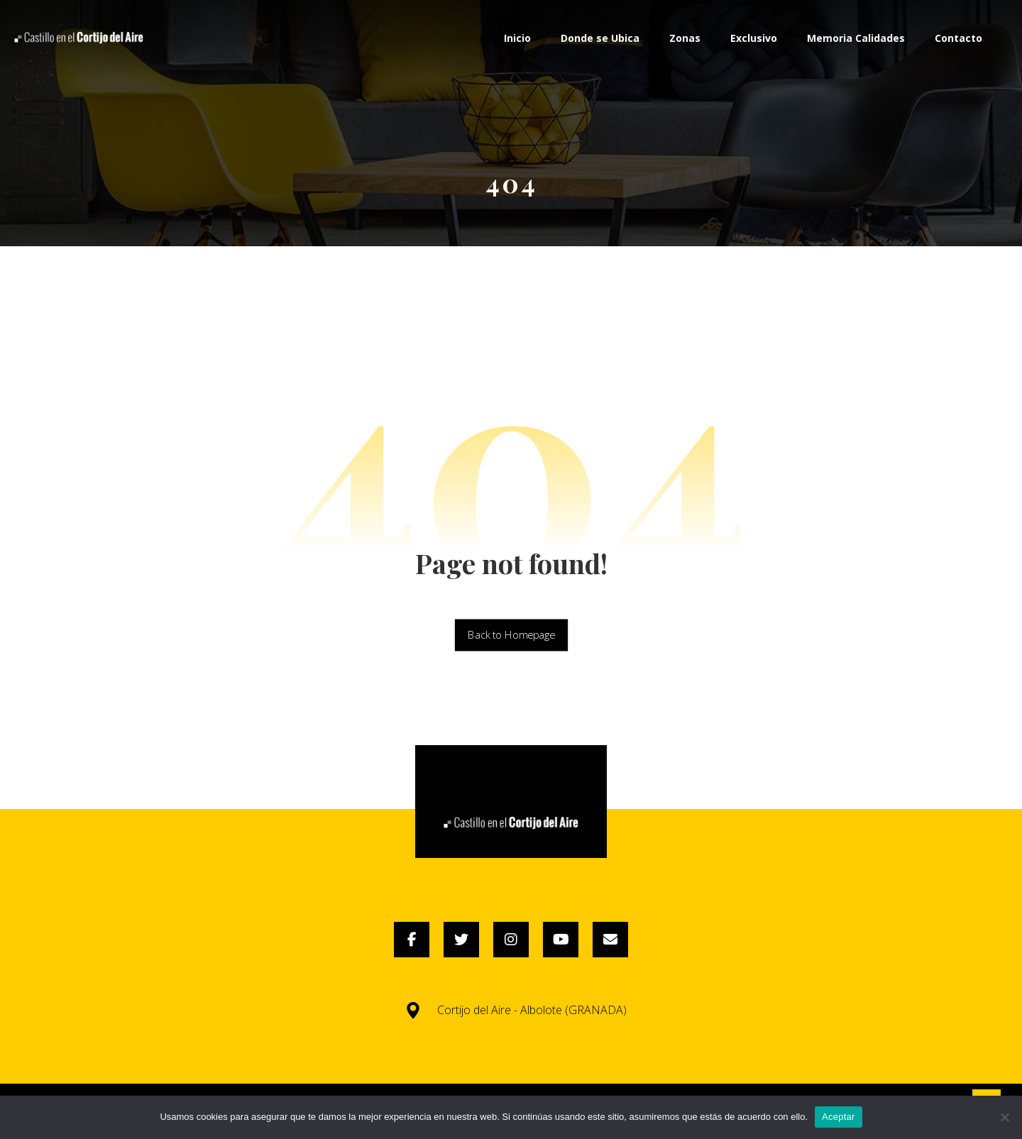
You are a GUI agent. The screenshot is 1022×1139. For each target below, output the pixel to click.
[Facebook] (411, 939)
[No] (1004, 1117)
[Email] (610, 939)
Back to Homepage (510, 635)
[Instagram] (511, 939)
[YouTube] (560, 939)
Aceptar (838, 1116)
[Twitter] (461, 939)
